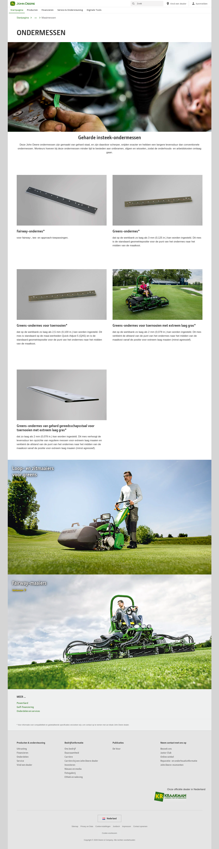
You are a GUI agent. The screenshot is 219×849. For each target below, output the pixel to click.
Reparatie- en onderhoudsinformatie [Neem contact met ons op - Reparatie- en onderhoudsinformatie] (178, 760)
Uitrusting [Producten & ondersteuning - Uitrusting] (22, 748)
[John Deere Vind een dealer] (176, 3)
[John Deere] (24, 3)
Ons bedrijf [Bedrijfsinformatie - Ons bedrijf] (70, 748)
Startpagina (23, 17)
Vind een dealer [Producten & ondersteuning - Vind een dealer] (24, 764)
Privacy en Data (87, 826)
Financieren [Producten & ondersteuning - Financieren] (22, 752)
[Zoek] (147, 3)
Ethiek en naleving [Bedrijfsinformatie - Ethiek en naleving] (74, 776)
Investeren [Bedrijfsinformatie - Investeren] (70, 764)
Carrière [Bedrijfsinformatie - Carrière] (69, 756)
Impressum (126, 826)
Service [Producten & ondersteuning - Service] (20, 760)
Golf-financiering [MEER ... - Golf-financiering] (25, 706)
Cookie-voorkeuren (109, 833)
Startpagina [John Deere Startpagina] (16, 10)
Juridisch (116, 826)
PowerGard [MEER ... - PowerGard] (22, 702)
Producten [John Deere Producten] (32, 10)
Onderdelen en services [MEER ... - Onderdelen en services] (28, 710)
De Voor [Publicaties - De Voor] (117, 748)
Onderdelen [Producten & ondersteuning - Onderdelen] (22, 756)
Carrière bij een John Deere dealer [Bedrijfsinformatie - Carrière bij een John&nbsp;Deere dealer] (81, 760)
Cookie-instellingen (102, 826)
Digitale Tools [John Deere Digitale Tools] (94, 10)
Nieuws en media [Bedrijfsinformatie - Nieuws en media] (73, 768)
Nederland (109, 818)
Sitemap (75, 826)
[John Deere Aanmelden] (199, 3)
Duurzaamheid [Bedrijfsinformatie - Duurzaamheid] (72, 752)
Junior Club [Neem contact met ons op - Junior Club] (165, 752)
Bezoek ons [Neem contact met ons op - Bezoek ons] (166, 748)
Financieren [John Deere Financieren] (48, 10)
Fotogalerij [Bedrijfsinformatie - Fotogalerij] (70, 772)
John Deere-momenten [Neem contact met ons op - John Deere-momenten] (171, 764)
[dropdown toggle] (36, 17)
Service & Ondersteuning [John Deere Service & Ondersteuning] (70, 10)
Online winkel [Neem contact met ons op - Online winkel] (167, 756)
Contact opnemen (140, 826)
